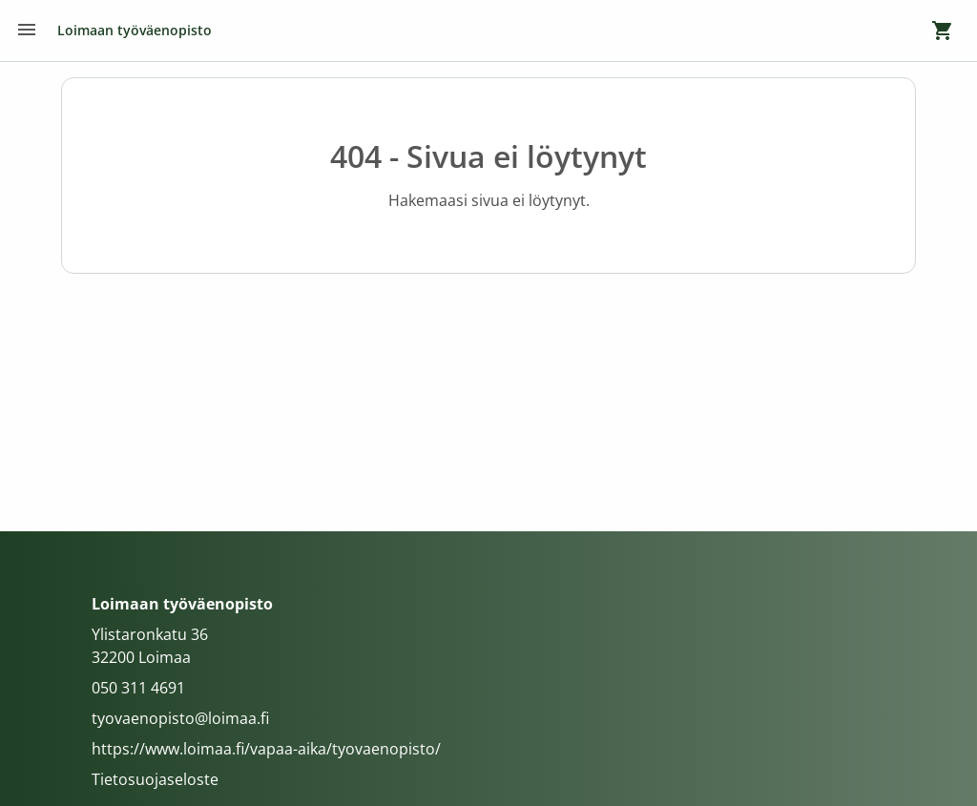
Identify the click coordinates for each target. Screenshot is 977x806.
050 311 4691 (138, 687)
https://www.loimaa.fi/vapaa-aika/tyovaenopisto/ (266, 748)
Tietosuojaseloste (155, 779)
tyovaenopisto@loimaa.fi (180, 718)
